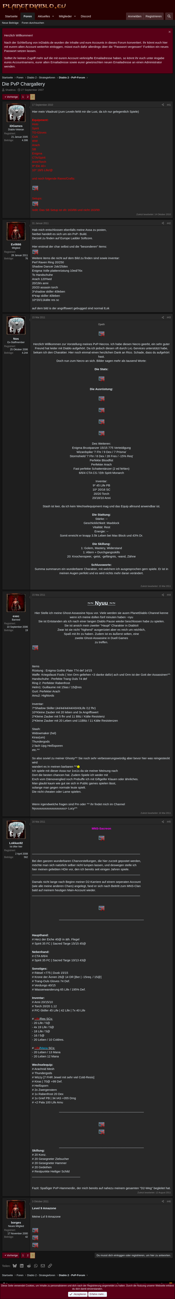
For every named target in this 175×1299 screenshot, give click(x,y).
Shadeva (10, 89)
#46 (169, 1201)
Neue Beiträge (10, 22)
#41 (169, 104)
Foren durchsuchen (33, 22)
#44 (169, 594)
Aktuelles (44, 16)
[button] (53, 16)
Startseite (11, 16)
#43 (169, 317)
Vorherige (12, 96)
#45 (169, 821)
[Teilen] (162, 105)
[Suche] (169, 16)
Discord (86, 16)
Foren (27, 16)
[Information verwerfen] (169, 32)
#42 (169, 223)
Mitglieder (65, 16)
